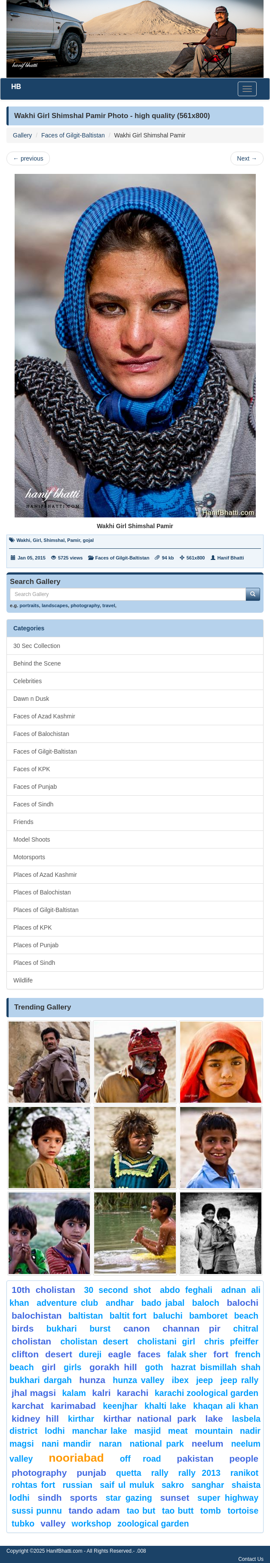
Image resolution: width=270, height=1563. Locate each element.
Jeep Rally (239, 1380)
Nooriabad (76, 1457)
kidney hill (35, 1418)
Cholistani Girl (166, 1341)
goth (154, 1367)
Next (247, 158)
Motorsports (29, 857)
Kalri (101, 1393)
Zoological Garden (153, 1523)
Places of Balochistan (42, 892)
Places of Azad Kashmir (45, 874)
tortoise (242, 1510)
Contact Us (251, 1559)
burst (99, 1328)
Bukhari (61, 1328)
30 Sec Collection (36, 645)
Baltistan (85, 1315)
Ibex (180, 1380)
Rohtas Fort (33, 1485)
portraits (29, 605)
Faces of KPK (31, 769)
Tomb (210, 1510)
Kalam (74, 1393)
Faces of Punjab (35, 786)
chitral (245, 1328)
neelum (208, 1443)
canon (136, 1328)
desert (58, 1354)
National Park (157, 1443)
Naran (110, 1443)
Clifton (25, 1354)
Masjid (147, 1430)
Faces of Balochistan (41, 733)
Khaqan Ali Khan (225, 1406)
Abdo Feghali (186, 1290)
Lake (214, 1418)
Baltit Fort (128, 1315)
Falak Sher (187, 1354)
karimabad (73, 1406)
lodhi (55, 1430)
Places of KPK (32, 927)
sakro (173, 1485)
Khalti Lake (165, 1406)
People (243, 1458)
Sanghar (207, 1485)
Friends (23, 821)
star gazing (128, 1497)
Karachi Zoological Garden (206, 1393)
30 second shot (117, 1290)
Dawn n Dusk (31, 698)
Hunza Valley (138, 1380)
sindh (50, 1497)
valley (52, 1523)
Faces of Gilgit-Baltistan (73, 135)
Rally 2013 (199, 1473)
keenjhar (120, 1406)
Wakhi (23, 540)
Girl (37, 540)
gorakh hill (113, 1367)
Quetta (128, 1473)
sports (83, 1497)
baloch (205, 1303)
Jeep (204, 1380)
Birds (23, 1328)
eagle (119, 1354)
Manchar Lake (99, 1430)
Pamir (73, 540)
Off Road (140, 1458)
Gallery (22, 135)
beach (246, 1315)
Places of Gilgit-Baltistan (46, 909)
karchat (28, 1406)
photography (85, 605)
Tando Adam (94, 1510)
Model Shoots (31, 839)
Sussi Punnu (37, 1510)
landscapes (55, 605)
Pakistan (195, 1458)
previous (28, 158)
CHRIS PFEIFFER (231, 1341)
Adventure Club (67, 1303)
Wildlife (23, 980)
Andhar (120, 1303)
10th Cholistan (43, 1290)
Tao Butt (177, 1510)
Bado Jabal (163, 1303)
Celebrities (27, 681)
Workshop (92, 1523)
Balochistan (37, 1315)
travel (108, 605)
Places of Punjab (35, 945)
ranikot (244, 1473)
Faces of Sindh (33, 804)
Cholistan (31, 1341)
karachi (133, 1393)
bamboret (208, 1315)
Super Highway (227, 1497)
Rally (159, 1473)
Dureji (90, 1354)
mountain (214, 1430)
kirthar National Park (149, 1418)
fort (220, 1354)
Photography (39, 1473)
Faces (149, 1354)
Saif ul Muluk (127, 1485)
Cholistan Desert (94, 1341)
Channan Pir (192, 1328)
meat (178, 1430)
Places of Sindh (34, 962)
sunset (175, 1497)
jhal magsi (34, 1393)
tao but (140, 1510)
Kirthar (81, 1418)
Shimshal (53, 540)
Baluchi (168, 1315)
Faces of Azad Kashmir (44, 716)
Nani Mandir (66, 1443)
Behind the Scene (37, 663)
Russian (77, 1485)
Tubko (23, 1523)
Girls (72, 1367)
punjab (91, 1473)
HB (16, 86)
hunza (92, 1380)
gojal (88, 540)
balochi (243, 1303)
